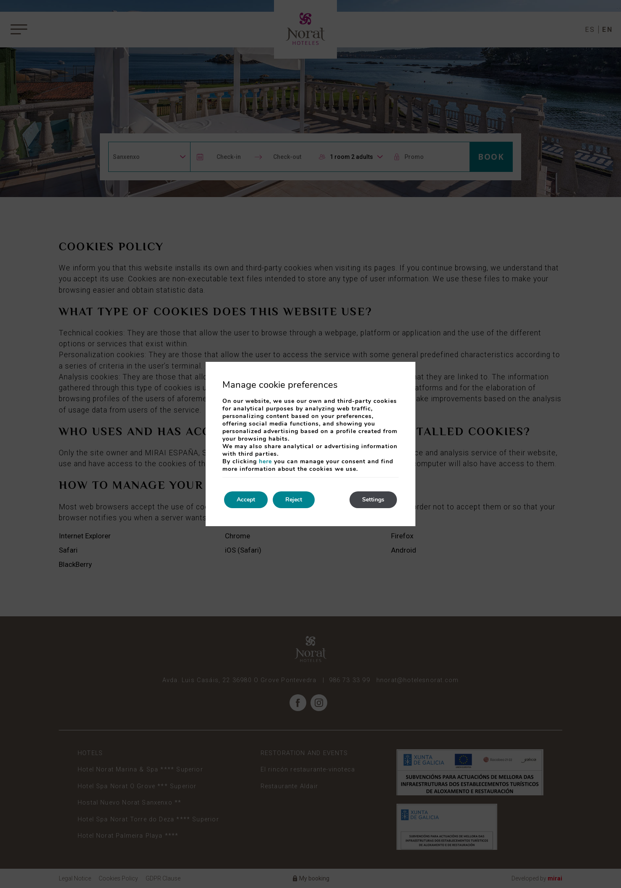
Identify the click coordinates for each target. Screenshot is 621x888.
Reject (293, 500)
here (265, 461)
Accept (246, 500)
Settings (373, 500)
